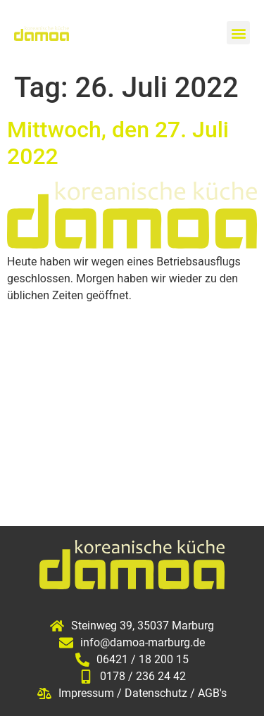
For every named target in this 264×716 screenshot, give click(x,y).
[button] (238, 32)
